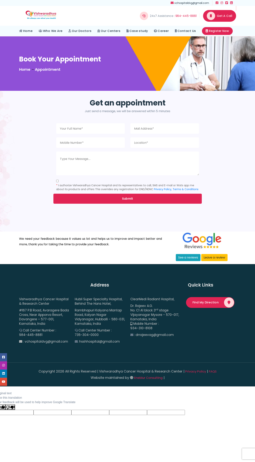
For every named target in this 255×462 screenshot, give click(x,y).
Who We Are (53, 31)
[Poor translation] (10, 407)
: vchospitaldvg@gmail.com (45, 341)
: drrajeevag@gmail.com (154, 334)
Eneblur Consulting (148, 377)
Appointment (47, 69)
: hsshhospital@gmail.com (99, 341)
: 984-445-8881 (185, 16)
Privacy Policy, (163, 189)
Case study (138, 31)
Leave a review (214, 257)
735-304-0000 (87, 334)
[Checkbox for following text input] (57, 181)
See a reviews (188, 257)
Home (28, 31)
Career (163, 31)
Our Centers (110, 31)
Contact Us (186, 31)
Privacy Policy (195, 371)
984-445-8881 (30, 334)
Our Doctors (81, 31)
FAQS (213, 371)
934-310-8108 (141, 328)
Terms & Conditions (185, 189)
